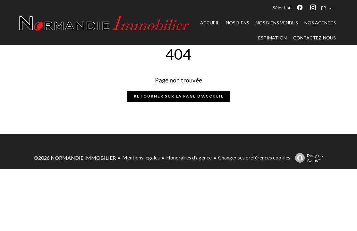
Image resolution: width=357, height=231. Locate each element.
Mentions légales (141, 157)
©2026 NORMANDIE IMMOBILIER (75, 158)
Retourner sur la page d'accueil (179, 96)
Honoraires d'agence (189, 157)
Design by (307, 158)
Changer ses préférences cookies (254, 157)
